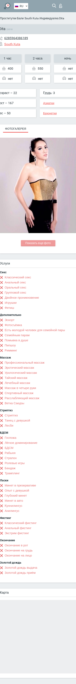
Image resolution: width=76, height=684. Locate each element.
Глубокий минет (16, 495)
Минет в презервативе (20, 485)
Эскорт (9, 320)
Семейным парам (17, 335)
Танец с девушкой (17, 420)
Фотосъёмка (13, 325)
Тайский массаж (16, 378)
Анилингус (12, 511)
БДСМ (9, 448)
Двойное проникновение (22, 297)
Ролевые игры (15, 463)
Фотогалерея (15, 128)
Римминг (11, 350)
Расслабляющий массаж (22, 398)
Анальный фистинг (18, 528)
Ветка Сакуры (14, 403)
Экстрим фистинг (17, 533)
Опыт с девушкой (17, 490)
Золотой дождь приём (20, 573)
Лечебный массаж (17, 383)
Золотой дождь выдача (21, 567)
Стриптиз (11, 415)
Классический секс (18, 277)
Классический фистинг (20, 523)
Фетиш (9, 308)
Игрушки (11, 303)
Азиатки (48, 103)
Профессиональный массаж (25, 362)
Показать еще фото (38, 243)
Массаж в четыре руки (20, 388)
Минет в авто (14, 500)
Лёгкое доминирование (21, 443)
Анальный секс (15, 282)
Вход (60, 6)
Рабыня (10, 453)
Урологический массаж (21, 373)
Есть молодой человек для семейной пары (35, 330)
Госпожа (10, 438)
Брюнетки (50, 113)
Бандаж (10, 468)
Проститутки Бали (12, 18)
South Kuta (32, 18)
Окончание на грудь (19, 550)
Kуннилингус (13, 506)
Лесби (9, 425)
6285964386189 (16, 38)
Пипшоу (10, 345)
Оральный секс (15, 287)
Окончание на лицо (18, 555)
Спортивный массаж (19, 393)
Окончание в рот (16, 545)
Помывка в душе (16, 340)
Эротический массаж (19, 368)
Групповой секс (15, 292)
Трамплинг (12, 473)
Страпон (11, 458)
